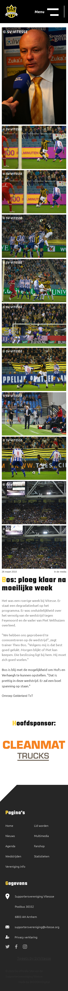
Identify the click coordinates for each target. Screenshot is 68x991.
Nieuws (10, 836)
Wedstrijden (13, 856)
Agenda (10, 846)
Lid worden (41, 825)
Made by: (24, 982)
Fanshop (39, 846)
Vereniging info (15, 866)
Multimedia (41, 836)
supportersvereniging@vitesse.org (37, 927)
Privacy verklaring (26, 937)
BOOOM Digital (40, 982)
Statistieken (41, 856)
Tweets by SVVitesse (34, 958)
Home (9, 825)
